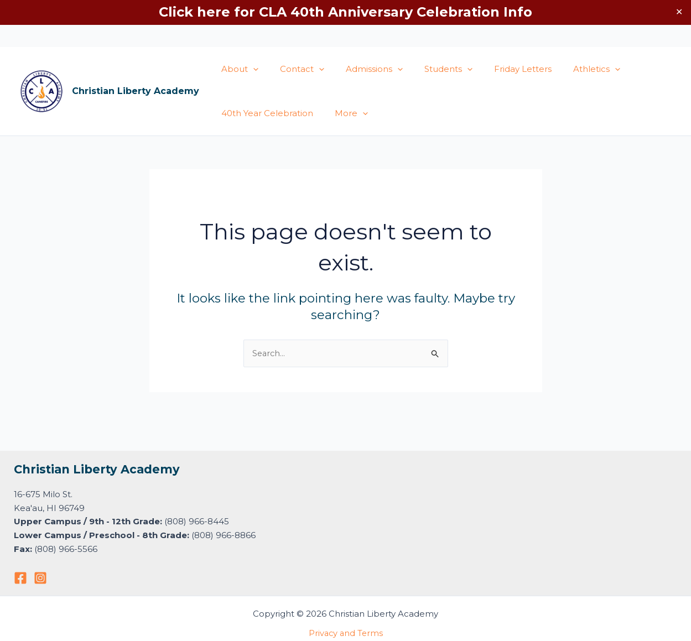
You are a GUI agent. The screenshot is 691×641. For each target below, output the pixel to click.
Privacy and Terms (346, 633)
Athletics (569, 69)
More (343, 113)
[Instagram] (40, 578)
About (237, 69)
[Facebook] (20, 578)
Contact (294, 69)
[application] (250, 69)
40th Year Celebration (264, 113)
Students (431, 69)
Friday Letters (500, 69)
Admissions (361, 69)
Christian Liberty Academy (135, 91)
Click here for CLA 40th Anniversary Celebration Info (345, 12)
